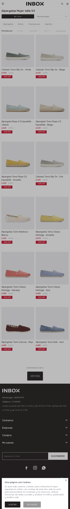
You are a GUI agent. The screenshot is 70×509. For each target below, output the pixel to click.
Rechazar (32, 504)
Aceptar (13, 504)
